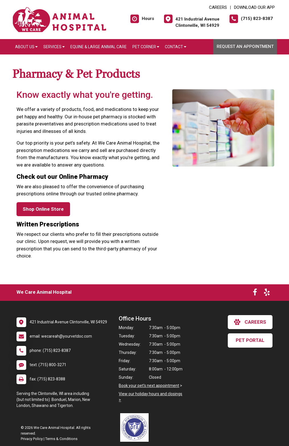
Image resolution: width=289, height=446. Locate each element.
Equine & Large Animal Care (98, 46)
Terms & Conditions (61, 439)
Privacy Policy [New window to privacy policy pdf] (32, 439)
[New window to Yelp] (267, 293)
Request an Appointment (245, 46)
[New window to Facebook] (255, 293)
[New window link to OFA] (135, 427)
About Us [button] (26, 46)
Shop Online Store (43, 209)
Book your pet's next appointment (149, 385)
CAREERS (218, 7)
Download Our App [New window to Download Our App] (254, 7)
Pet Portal (250, 340)
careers (250, 322)
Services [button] (54, 46)
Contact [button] (175, 46)
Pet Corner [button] (145, 46)
